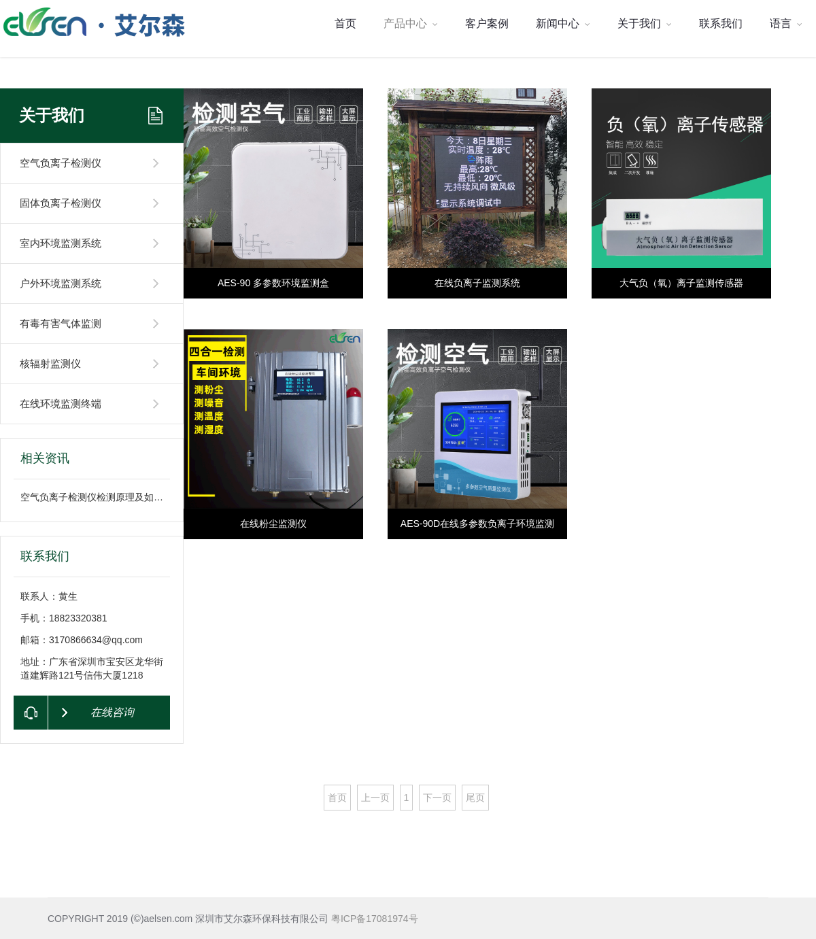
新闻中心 (563, 23)
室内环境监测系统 (60, 243)
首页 (345, 23)
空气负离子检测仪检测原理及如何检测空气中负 (120, 497)
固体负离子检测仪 (60, 203)
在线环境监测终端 (60, 403)
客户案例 (487, 23)
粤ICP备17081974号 (374, 918)
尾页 (475, 797)
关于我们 (644, 23)
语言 (786, 23)
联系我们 (721, 23)
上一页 (375, 797)
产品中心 (411, 23)
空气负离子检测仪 (60, 163)
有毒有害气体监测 (60, 323)
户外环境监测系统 (60, 283)
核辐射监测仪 (50, 363)
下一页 (437, 797)
